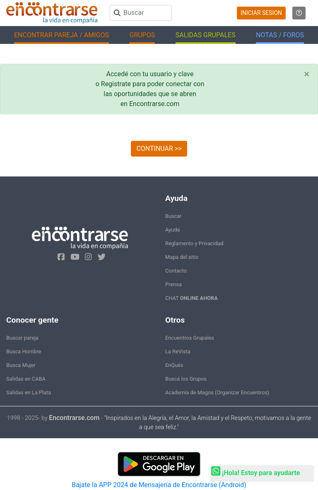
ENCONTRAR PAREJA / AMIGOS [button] (61, 35)
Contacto (176, 271)
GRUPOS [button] (142, 35)
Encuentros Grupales (189, 338)
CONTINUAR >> (158, 148)
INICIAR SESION (261, 13)
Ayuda (172, 230)
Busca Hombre (23, 351)
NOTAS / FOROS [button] (280, 35)
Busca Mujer (21, 365)
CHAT (191, 298)
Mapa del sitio (181, 257)
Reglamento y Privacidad (194, 243)
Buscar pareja (22, 338)
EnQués (174, 365)
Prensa (173, 284)
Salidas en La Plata (28, 392)
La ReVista (177, 351)
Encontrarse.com (74, 418)
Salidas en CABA (26, 379)
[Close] (307, 74)
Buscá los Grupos (186, 379)
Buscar (173, 216)
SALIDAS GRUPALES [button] (206, 35)
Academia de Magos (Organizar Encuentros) (217, 392)
